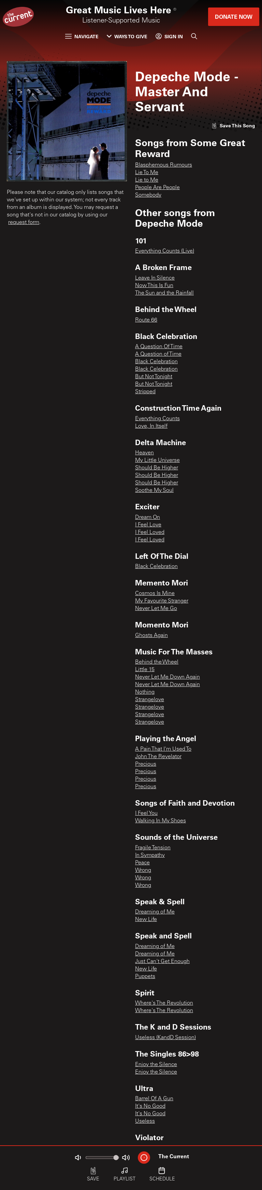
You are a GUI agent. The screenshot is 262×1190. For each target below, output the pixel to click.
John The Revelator (158, 757)
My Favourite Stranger (161, 601)
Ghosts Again (151, 635)
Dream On (147, 517)
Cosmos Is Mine (155, 593)
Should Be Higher (156, 468)
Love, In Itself (151, 426)
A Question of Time (158, 354)
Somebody (148, 195)
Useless (145, 1121)
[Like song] (233, 125)
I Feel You (146, 813)
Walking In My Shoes (160, 821)
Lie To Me (146, 172)
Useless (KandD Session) (165, 1037)
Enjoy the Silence (156, 1064)
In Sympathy (150, 855)
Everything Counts (157, 419)
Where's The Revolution (164, 1003)
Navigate (82, 36)
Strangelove (149, 700)
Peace (142, 863)
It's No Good (150, 1106)
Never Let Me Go (156, 608)
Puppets (145, 976)
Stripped (145, 392)
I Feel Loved (149, 532)
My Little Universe (157, 460)
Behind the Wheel (156, 662)
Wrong (143, 870)
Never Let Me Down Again (167, 677)
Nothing (145, 692)
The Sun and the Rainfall (164, 293)
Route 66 (146, 320)
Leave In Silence (155, 278)
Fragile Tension (153, 848)
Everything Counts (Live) (164, 251)
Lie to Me (146, 180)
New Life (146, 919)
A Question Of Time (159, 347)
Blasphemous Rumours (163, 165)
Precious (145, 764)
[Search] (194, 36)
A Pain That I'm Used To (163, 749)
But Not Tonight (153, 377)
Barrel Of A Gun (154, 1099)
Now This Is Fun (154, 285)
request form (23, 222)
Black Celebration (156, 362)
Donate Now (233, 16)
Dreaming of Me (155, 912)
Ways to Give (127, 36)
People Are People (157, 187)
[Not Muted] (78, 1157)
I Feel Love (148, 525)
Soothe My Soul (154, 490)
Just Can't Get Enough (162, 961)
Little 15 (145, 669)
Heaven (144, 453)
